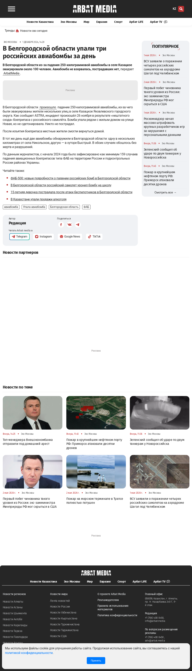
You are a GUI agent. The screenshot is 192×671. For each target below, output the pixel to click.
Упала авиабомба (34, 207)
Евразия (101, 22)
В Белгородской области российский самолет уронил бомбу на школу (61, 185)
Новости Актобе (12, 619)
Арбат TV (158, 22)
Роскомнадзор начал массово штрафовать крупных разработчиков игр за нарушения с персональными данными (164, 127)
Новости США (58, 636)
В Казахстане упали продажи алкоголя (39, 199)
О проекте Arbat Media (111, 594)
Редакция (17, 223)
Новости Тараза (12, 631)
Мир (86, 22)
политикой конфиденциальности (29, 653)
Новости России (60, 606)
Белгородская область (64, 207)
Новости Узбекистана (63, 612)
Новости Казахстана (40, 22)
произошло (48, 107)
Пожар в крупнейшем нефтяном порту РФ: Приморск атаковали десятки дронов (159, 178)
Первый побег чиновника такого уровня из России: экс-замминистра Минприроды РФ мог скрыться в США (162, 96)
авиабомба (11, 207)
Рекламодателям (108, 600)
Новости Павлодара (15, 637)
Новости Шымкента (15, 613)
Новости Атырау (13, 643)
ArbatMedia (11, 73)
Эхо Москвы (69, 22)
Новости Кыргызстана (63, 618)
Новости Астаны (13, 607)
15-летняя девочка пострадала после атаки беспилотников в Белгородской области (71, 192)
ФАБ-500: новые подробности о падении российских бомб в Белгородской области (70, 178)
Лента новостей (60, 601)
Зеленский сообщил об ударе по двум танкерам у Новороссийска (162, 154)
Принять (96, 660)
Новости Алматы (13, 601)
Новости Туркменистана (65, 624)
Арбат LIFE (136, 22)
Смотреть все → (165, 192)
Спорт (118, 22)
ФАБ (86, 207)
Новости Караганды (15, 625)
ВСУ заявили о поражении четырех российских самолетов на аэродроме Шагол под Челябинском (163, 67)
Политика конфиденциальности (117, 615)
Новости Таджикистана (64, 630)
